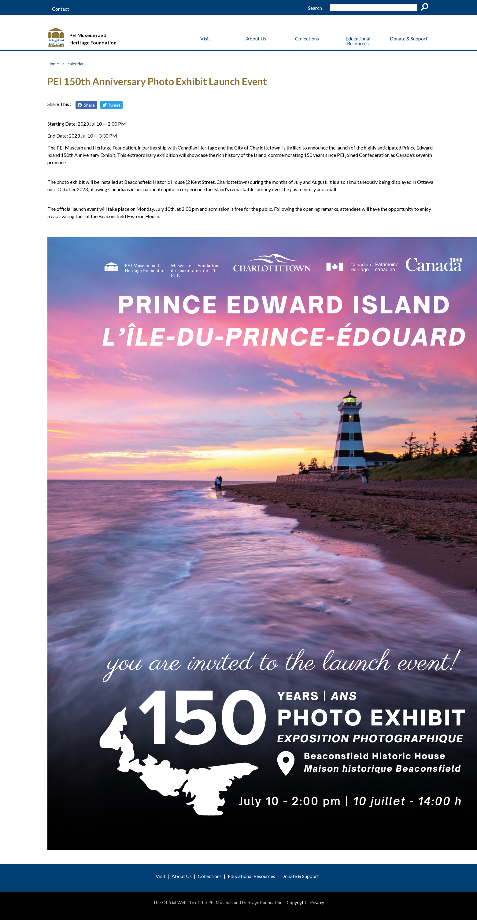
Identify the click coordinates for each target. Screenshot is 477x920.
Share (86, 105)
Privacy (317, 902)
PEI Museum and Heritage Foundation (92, 38)
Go (426, 8)
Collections (307, 38)
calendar (76, 63)
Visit (205, 38)
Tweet (111, 105)
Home (53, 63)
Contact (60, 8)
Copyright (296, 902)
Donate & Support (408, 38)
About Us (256, 38)
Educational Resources (358, 41)
